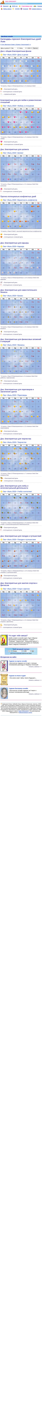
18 (33, 71)
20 (3, 76)
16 (21, 71)
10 (26, 66)
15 (15, 71)
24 (26, 76)
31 (27, 81)
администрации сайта (25, 712)
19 (38, 71)
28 (9, 81)
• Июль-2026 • (14, 55)
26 (38, 76)
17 (27, 71)
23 (21, 76)
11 (33, 66)
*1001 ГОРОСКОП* (23, 711)
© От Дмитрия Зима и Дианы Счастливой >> (15, 44)
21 (9, 76)
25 (33, 76)
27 (3, 81)
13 (3, 71)
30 (21, 81)
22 (15, 76)
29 (15, 81)
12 (38, 66)
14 (9, 71)
